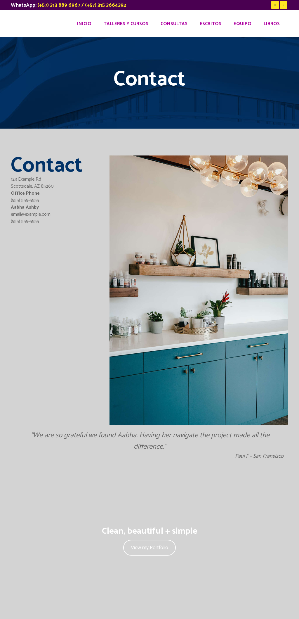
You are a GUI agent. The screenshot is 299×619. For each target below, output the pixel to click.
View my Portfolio (149, 547)
